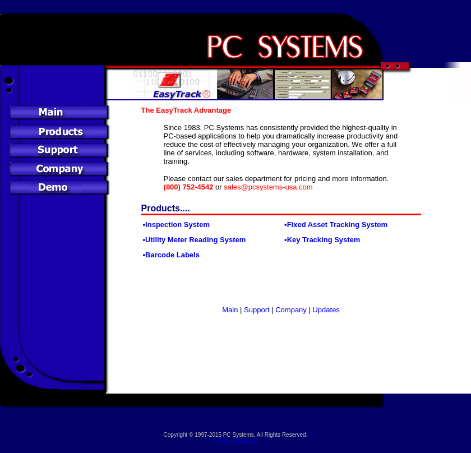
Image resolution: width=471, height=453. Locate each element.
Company (290, 310)
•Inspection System (176, 224)
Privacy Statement (235, 441)
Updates (325, 310)
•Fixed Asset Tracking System (335, 224)
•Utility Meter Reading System (194, 239)
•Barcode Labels (171, 255)
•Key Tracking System (322, 239)
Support (257, 310)
